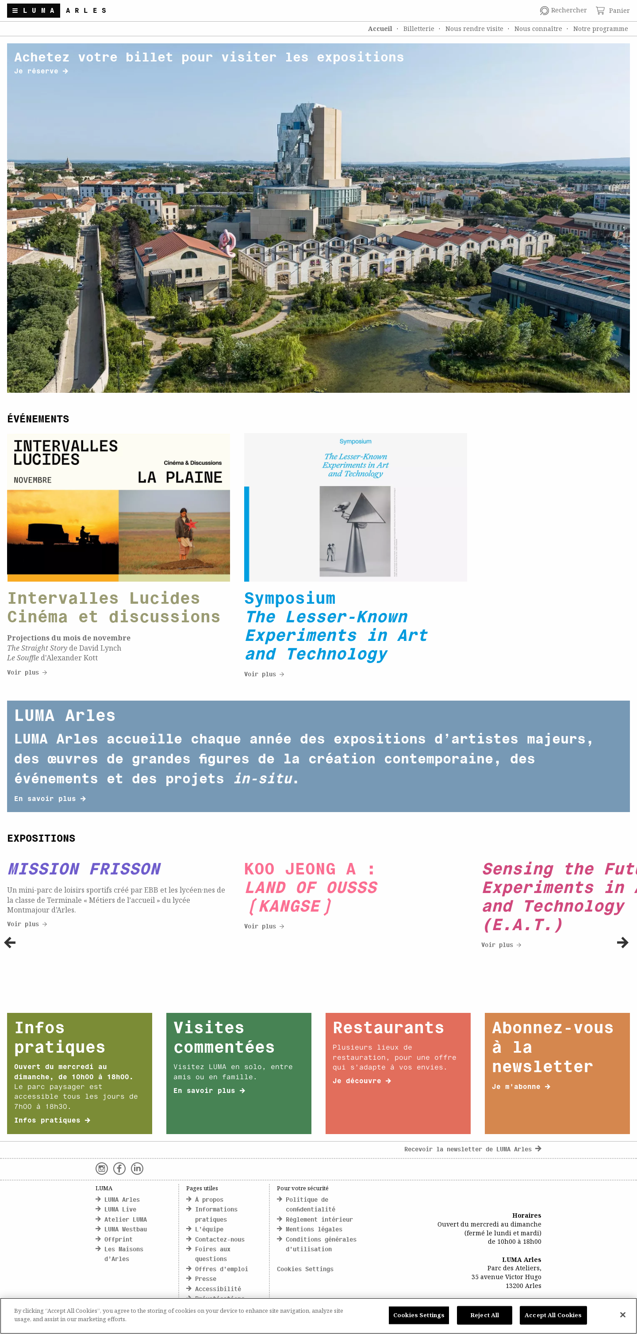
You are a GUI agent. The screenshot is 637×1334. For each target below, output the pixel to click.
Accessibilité (218, 1289)
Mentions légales (314, 1230)
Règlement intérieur (319, 1220)
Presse (205, 1279)
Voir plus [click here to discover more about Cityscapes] (27, 673)
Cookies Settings (305, 1270)
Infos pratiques (52, 1121)
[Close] (623, 1314)
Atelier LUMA (125, 1220)
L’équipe (209, 1230)
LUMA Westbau (125, 1230)
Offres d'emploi (221, 1270)
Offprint (118, 1240)
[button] (9, 942)
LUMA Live (120, 1210)
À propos (209, 1200)
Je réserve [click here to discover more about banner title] (41, 72)
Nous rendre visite (474, 28)
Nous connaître (538, 28)
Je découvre (362, 1081)
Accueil (380, 28)
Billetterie (418, 28)
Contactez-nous (220, 1240)
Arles (88, 11)
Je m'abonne (521, 1087)
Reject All (484, 1315)
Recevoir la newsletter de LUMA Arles (472, 1150)
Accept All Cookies (553, 1315)
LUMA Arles (122, 1200)
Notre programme (600, 28)
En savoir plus (50, 799)
